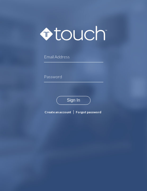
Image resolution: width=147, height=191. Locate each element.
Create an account (57, 112)
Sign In (73, 100)
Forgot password (88, 112)
